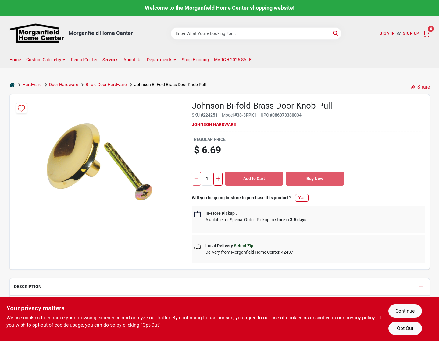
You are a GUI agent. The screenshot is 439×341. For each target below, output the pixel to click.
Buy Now (314, 178)
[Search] (335, 33)
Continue (405, 311)
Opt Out (405, 328)
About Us (132, 59)
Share (420, 87)
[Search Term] (256, 33)
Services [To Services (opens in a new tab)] (110, 59)
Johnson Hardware (214, 124)
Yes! (301, 198)
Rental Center (84, 59)
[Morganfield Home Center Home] (36, 33)
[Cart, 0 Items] (426, 33)
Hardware (32, 84)
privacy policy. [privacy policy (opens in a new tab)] (360, 318)
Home (15, 59)
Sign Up (411, 33)
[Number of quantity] (207, 179)
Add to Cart (254, 178)
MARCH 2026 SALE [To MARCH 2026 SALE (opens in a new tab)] (233, 59)
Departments (159, 59)
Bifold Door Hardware (106, 84)
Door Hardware (63, 84)
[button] (220, 287)
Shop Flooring (195, 59)
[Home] (12, 85)
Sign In (387, 33)
